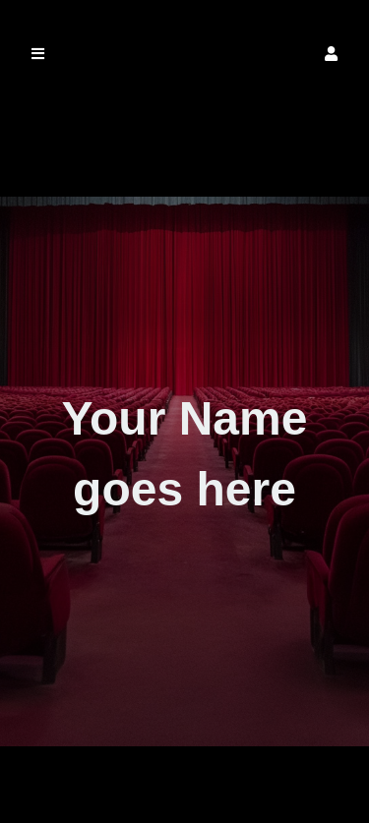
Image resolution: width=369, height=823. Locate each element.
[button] (331, 53)
